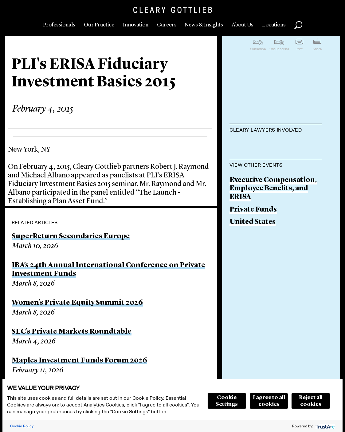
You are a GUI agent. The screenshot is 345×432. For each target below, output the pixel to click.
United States (252, 253)
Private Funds (253, 240)
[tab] (275, 130)
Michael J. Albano (259, 145)
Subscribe (258, 49)
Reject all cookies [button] (311, 401)
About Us (242, 25)
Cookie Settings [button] (227, 401)
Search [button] (298, 25)
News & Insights (204, 25)
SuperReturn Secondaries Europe (71, 236)
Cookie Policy (21, 426)
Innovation (135, 25)
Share (317, 49)
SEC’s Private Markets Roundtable (71, 331)
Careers (167, 25)
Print (299, 49)
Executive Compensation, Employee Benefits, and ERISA (273, 220)
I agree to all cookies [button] (269, 401)
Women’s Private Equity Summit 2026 (77, 303)
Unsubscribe (279, 49)
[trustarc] (324, 426)
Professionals (59, 25)
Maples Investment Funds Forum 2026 (79, 360)
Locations (274, 25)
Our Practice (99, 25)
